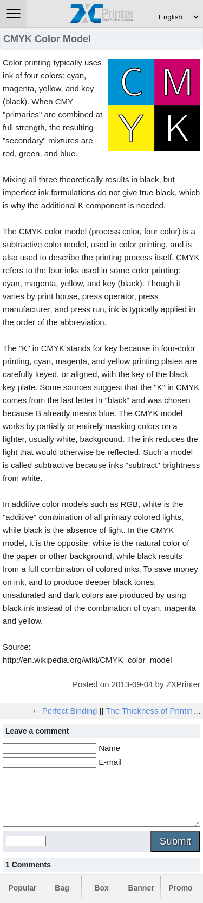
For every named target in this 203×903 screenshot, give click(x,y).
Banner (141, 888)
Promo (180, 888)
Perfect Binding (69, 710)
